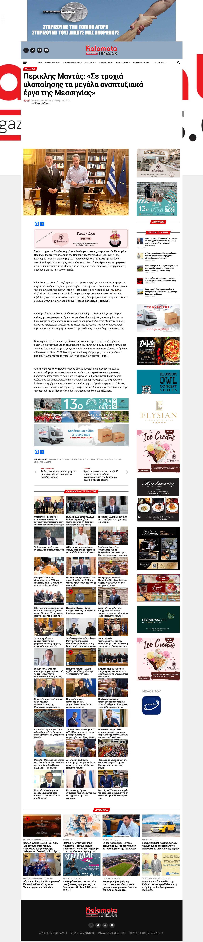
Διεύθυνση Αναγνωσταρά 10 (53, 934)
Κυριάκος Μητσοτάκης (60, 460)
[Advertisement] (101, 128)
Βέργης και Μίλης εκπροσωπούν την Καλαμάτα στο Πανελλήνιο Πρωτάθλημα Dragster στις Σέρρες (161, 291)
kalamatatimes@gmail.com (112, 934)
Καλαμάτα (116, 290)
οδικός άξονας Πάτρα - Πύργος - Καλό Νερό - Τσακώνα (97, 460)
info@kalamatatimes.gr (82, 934)
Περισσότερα (122, 62)
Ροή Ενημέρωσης (141, 62)
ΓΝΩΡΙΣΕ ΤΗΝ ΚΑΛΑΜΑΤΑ (48, 62)
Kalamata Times (42, 103)
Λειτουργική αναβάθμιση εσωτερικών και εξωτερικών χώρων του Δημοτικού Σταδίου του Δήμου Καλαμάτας (161, 268)
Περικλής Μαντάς (43, 462)
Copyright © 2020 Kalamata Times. (146, 934)
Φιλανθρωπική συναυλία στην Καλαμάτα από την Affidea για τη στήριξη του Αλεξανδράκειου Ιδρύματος (161, 255)
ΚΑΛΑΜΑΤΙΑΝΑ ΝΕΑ (72, 62)
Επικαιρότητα (105, 62)
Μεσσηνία (89, 62)
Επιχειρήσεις (159, 62)
